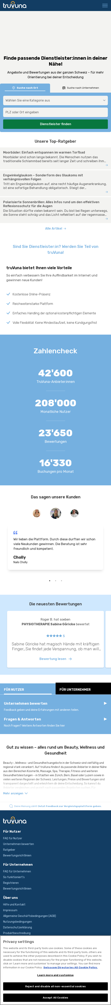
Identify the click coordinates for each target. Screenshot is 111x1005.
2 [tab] (56, 581)
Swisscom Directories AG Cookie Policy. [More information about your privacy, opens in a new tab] (70, 969)
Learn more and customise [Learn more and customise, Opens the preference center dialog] (55, 976)
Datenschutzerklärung (17, 927)
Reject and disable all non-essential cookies (55, 987)
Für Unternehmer (83, 691)
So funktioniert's (14, 877)
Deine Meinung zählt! (58, 806)
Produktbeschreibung (17, 933)
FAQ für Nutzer (12, 838)
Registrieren (11, 883)
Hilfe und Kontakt (14, 904)
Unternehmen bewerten (18, 844)
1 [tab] (50, 581)
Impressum (10, 910)
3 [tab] (61, 581)
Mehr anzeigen (15, 793)
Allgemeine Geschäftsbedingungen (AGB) (29, 916)
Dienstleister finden (55, 124)
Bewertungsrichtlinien (17, 855)
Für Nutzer (28, 691)
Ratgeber (9, 849)
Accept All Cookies (55, 999)
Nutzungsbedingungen (17, 921)
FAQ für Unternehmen (17, 871)
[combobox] (55, 112)
